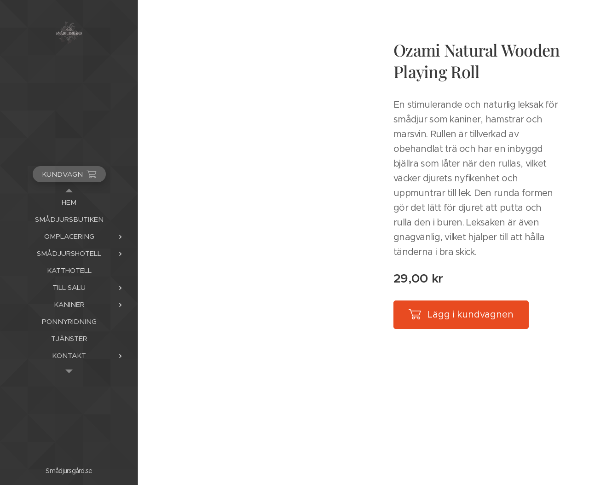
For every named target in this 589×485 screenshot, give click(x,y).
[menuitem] (69, 202)
